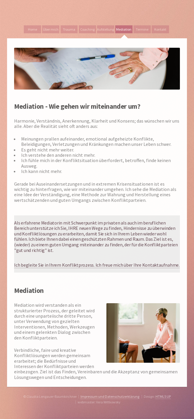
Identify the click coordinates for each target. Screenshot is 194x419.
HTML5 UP (163, 396)
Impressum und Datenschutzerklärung (110, 396)
